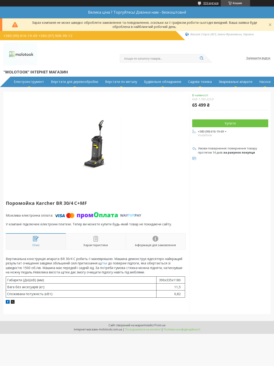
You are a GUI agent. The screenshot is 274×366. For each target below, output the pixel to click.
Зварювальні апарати (235, 81)
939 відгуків (210, 3)
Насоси (265, 81)
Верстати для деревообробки (74, 81)
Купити (230, 123)
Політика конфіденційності (182, 329)
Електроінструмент (29, 81)
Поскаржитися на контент (143, 329)
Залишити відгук (258, 58)
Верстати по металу (121, 81)
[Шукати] (201, 58)
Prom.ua (159, 325)
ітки (104, 263)
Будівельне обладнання (162, 81)
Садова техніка (200, 81)
